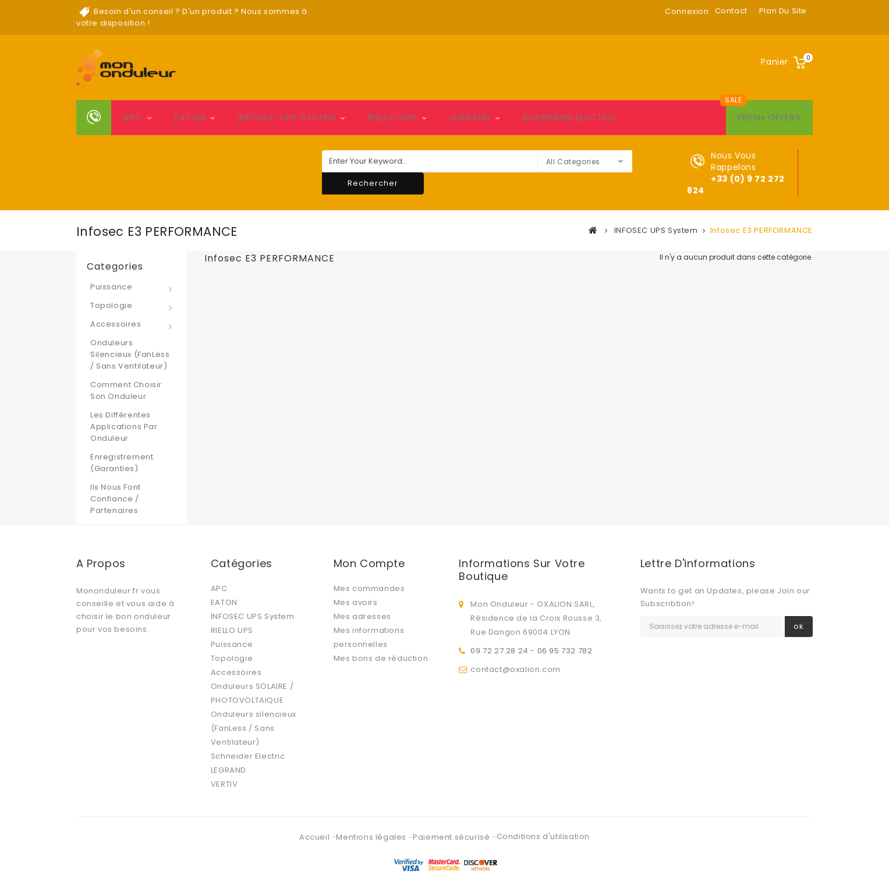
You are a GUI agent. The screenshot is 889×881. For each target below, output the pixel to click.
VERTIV (224, 784)
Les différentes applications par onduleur (124, 426)
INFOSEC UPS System (287, 117)
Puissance (111, 286)
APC (133, 117)
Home (93, 117)
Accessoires (115, 324)
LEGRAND (470, 117)
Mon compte (369, 563)
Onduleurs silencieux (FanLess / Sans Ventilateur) (129, 354)
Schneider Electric (570, 117)
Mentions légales (372, 814)
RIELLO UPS (392, 117)
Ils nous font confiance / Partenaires (115, 499)
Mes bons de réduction (381, 658)
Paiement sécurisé (452, 814)
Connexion (687, 11)
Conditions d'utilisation (543, 813)
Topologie (111, 305)
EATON (190, 117)
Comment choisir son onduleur (126, 390)
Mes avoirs (356, 602)
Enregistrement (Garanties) (121, 462)
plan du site (783, 10)
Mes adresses (362, 616)
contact (731, 10)
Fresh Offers (769, 117)
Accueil (315, 814)
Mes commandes (369, 588)
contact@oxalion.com (515, 666)
